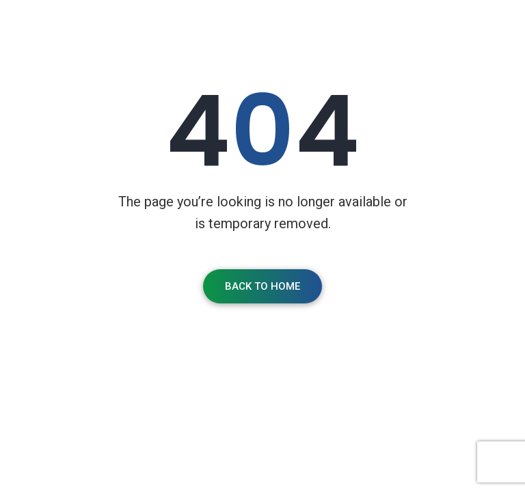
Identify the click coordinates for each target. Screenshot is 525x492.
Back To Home (262, 286)
